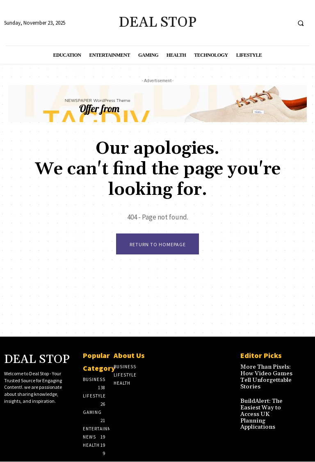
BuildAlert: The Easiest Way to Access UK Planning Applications (265, 406)
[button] (300, 23)
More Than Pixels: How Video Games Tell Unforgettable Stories (261, 376)
